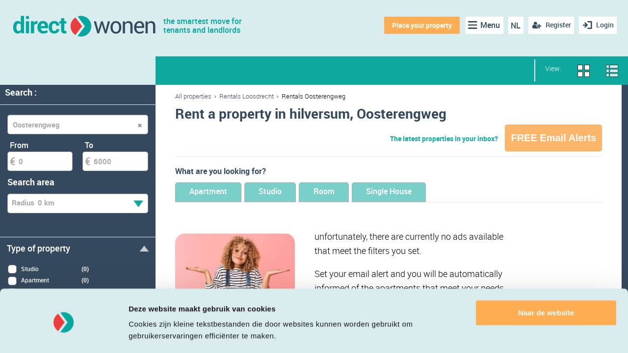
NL (514, 25)
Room (346, 192)
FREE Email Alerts (553, 137)
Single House (420, 192)
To (89, 145)
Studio (283, 192)
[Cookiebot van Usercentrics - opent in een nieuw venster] (63, 334)
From (19, 145)
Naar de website (546, 283)
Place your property (420, 25)
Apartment (213, 192)
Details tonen (152, 333)
